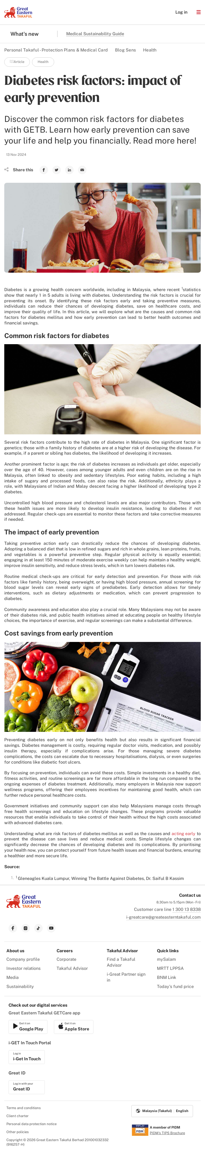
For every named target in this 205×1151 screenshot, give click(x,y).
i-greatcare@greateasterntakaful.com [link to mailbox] (163, 917)
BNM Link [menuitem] (166, 977)
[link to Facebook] (44, 170)
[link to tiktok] (38, 928)
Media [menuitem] (12, 977)
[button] (198, 12)
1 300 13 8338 (186, 909)
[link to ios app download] (28, 1027)
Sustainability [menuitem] (20, 986)
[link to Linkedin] (69, 170)
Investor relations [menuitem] (23, 968)
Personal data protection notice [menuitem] (31, 1124)
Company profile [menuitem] (23, 959)
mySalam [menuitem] (166, 959)
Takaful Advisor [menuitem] (72, 968)
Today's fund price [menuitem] (175, 986)
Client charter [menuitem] (17, 1116)
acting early (184, 833)
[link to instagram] (25, 928)
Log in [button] (178, 12)
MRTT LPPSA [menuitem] (170, 968)
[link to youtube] (51, 928)
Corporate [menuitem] (66, 959)
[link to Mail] (82, 170)
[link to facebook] (13, 928)
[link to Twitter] (56, 170)
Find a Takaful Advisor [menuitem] (121, 962)
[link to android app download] (73, 1027)
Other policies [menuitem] (17, 1132)
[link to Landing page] (23, 908)
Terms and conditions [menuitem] (23, 1108)
